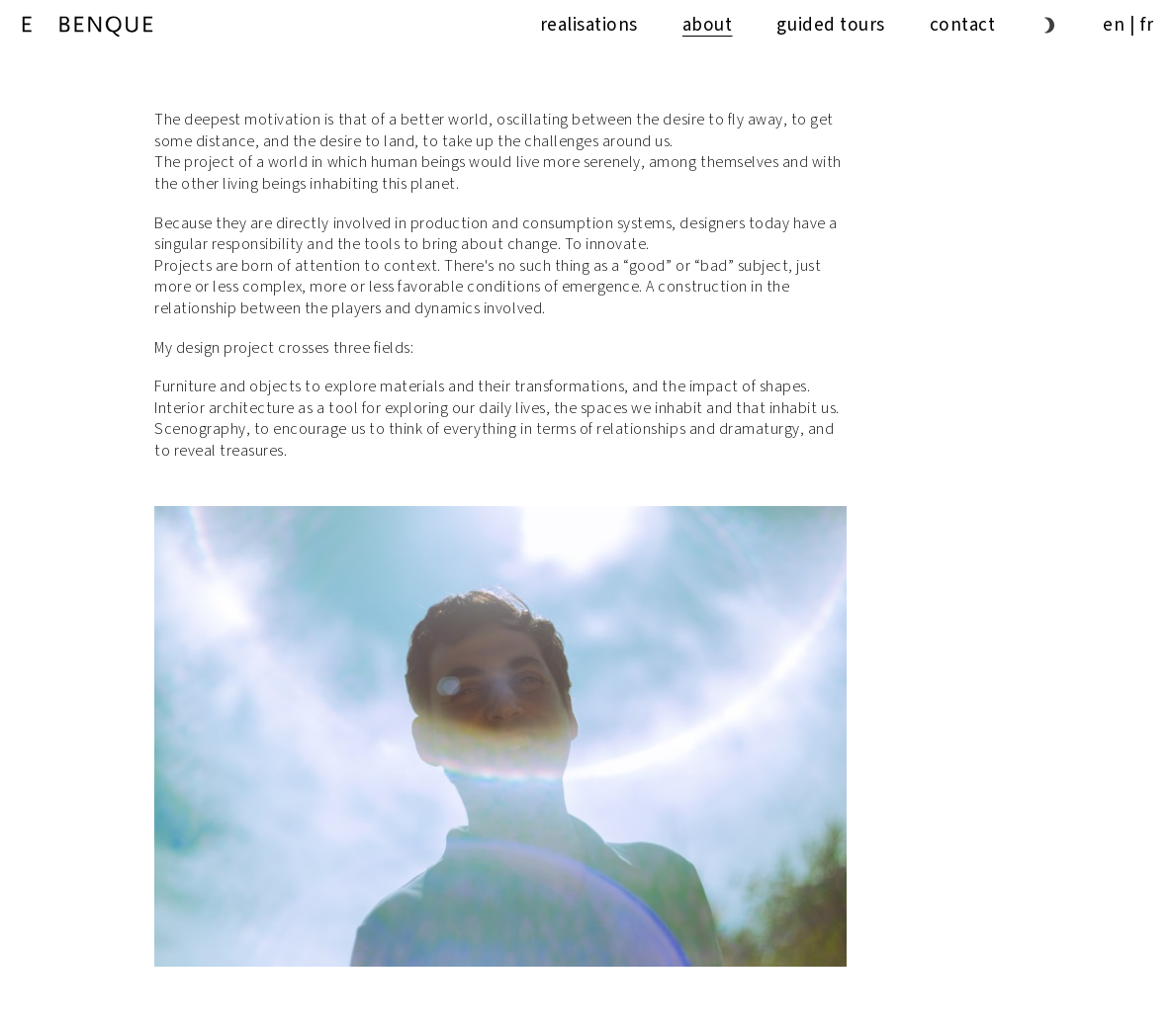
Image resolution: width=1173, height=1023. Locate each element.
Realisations (589, 25)
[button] (1048, 25)
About (707, 25)
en (1114, 25)
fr (1146, 25)
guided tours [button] (830, 25)
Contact (963, 25)
